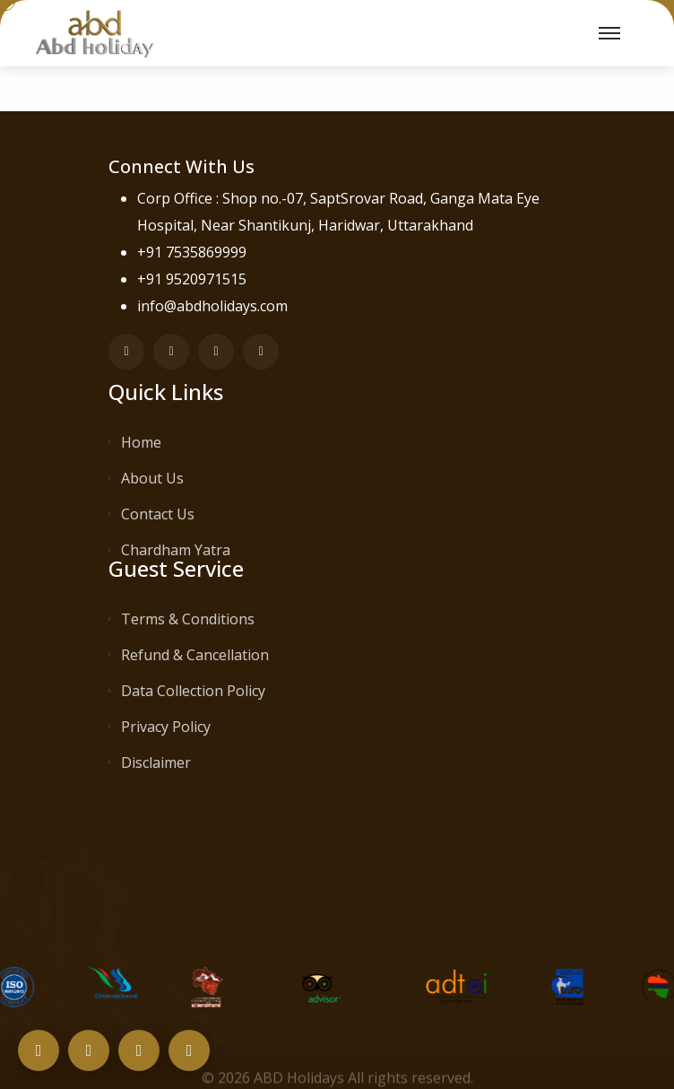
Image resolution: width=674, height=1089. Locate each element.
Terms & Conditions (188, 619)
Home (141, 442)
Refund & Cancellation (195, 655)
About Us (152, 478)
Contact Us (157, 514)
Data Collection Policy (193, 691)
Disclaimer (156, 762)
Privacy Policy (166, 727)
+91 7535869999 (191, 252)
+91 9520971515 (191, 279)
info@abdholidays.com (212, 306)
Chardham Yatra (175, 550)
